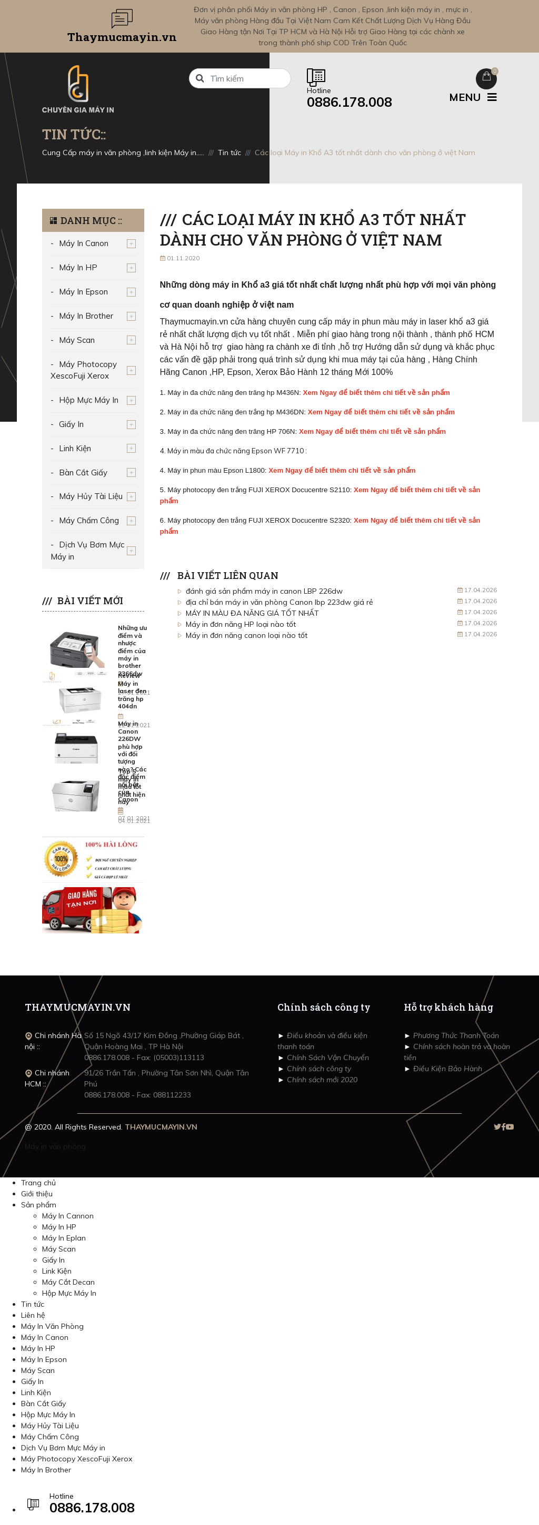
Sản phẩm (38, 1204)
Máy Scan (77, 340)
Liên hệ (33, 1315)
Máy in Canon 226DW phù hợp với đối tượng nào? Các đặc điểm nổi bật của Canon (132, 761)
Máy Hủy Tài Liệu (91, 496)
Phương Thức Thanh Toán (455, 1035)
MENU (473, 97)
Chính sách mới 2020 (321, 1079)
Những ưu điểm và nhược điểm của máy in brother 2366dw (132, 650)
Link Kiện (57, 1271)
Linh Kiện (75, 448)
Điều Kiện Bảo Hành (446, 1068)
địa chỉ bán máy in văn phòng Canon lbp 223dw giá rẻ (279, 602)
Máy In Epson (83, 292)
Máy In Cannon (68, 1216)
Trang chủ (38, 1182)
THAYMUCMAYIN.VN (161, 1127)
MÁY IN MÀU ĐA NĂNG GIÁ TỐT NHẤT (252, 613)
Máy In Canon (83, 243)
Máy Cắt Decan (68, 1282)
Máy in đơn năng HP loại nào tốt (241, 624)
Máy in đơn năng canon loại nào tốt (246, 635)
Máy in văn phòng (55, 1146)
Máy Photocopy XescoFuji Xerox (84, 370)
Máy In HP (78, 267)
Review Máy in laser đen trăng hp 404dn (132, 691)
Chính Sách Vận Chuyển (327, 1057)
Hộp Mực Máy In (88, 400)
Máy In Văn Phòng (52, 1326)
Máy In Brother (86, 316)
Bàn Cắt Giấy (83, 472)
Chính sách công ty (318, 1068)
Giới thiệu (37, 1193)
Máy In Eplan (64, 1238)
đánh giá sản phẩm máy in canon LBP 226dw (264, 591)
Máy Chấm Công (89, 520)
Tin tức (32, 1304)
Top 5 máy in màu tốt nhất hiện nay (131, 786)
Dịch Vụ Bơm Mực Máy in (87, 551)
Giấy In (71, 424)
